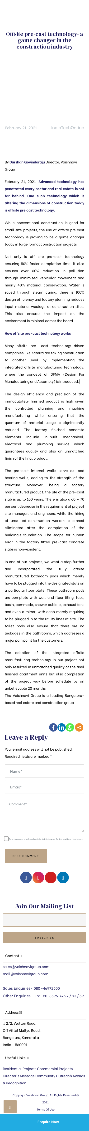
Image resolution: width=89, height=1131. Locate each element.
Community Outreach (53, 1075)
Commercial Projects (55, 1068)
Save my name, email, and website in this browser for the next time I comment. (46, 838)
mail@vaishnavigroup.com (25, 973)
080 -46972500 (47, 988)
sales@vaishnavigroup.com (26, 966)
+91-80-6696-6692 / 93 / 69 (59, 995)
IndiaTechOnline (67, 127)
